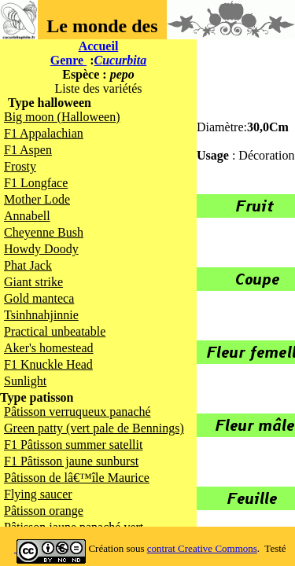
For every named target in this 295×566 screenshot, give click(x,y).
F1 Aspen (28, 149)
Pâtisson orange (43, 510)
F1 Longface (36, 182)
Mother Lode (37, 199)
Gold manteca (39, 298)
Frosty (20, 166)
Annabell (27, 215)
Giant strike (33, 282)
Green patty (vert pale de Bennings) (94, 428)
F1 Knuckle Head (48, 364)
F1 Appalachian (43, 133)
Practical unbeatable (54, 331)
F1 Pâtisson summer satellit (73, 444)
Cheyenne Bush (43, 232)
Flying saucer (38, 494)
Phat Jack (28, 265)
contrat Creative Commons (202, 548)
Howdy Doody (41, 248)
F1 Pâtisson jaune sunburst (71, 461)
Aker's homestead (49, 348)
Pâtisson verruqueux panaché (77, 411)
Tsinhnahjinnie (41, 315)
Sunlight (25, 381)
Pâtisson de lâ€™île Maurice (76, 477)
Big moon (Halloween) (62, 116)
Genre (68, 60)
